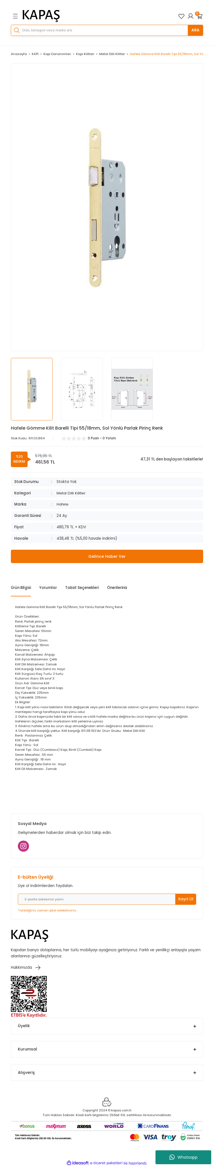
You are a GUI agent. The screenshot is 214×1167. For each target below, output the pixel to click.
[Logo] (41, 16)
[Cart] (199, 16)
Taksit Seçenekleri (82, 587)
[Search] (107, 30)
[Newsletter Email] (107, 899)
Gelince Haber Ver (107, 556)
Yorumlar (48, 587)
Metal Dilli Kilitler (72, 493)
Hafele (63, 504)
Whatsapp (183, 1157)
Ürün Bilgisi (21, 587)
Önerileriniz (117, 587)
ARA (195, 30)
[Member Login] (190, 16)
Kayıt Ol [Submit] (185, 899)
